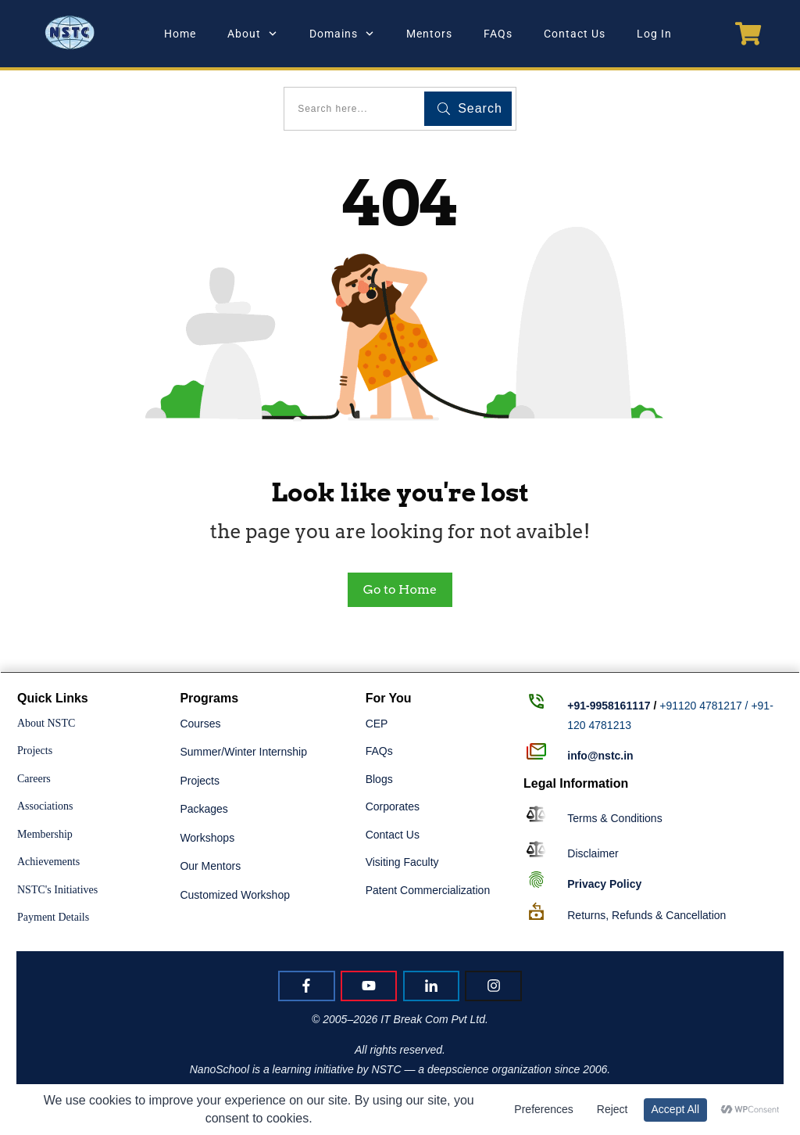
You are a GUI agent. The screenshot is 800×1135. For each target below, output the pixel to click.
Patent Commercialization (428, 890)
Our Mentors (210, 866)
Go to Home (400, 589)
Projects (34, 750)
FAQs (379, 751)
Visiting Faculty (402, 862)
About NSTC (46, 723)
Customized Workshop (235, 895)
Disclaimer (592, 853)
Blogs (379, 779)
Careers (34, 779)
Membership (45, 834)
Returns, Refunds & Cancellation (646, 915)
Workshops (207, 837)
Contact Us (393, 834)
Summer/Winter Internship (243, 751)
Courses (200, 723)
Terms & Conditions (614, 818)
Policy (604, 884)
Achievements (48, 861)
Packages (203, 809)
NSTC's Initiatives (57, 890)
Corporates (393, 806)
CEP (377, 723)
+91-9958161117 (608, 705)
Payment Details (53, 917)
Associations (45, 806)
